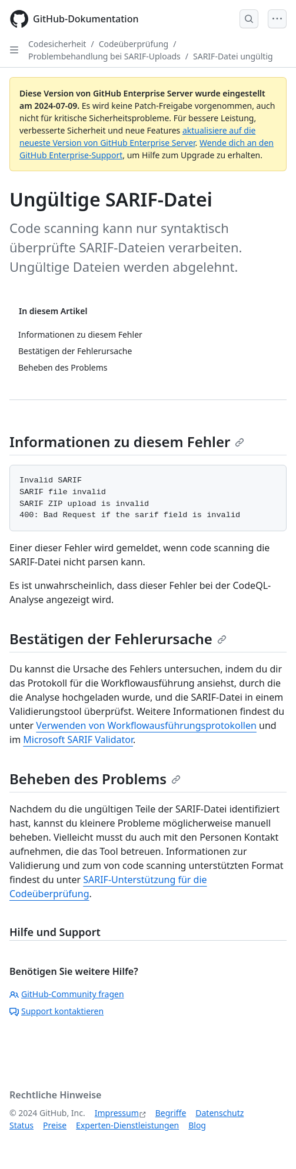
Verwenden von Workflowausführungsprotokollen (146, 725)
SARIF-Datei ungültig (233, 56)
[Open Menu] (277, 18)
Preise (54, 1125)
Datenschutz (219, 1112)
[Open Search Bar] (249, 18)
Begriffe (171, 1112)
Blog (197, 1125)
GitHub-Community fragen (66, 994)
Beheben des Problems (95, 778)
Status (21, 1125)
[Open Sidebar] (14, 50)
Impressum (117, 1112)
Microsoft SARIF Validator (78, 739)
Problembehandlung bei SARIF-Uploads (104, 56)
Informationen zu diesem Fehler (126, 441)
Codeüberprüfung (134, 43)
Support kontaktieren (56, 1011)
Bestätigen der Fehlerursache (118, 638)
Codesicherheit (57, 43)
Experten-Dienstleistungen (127, 1125)
